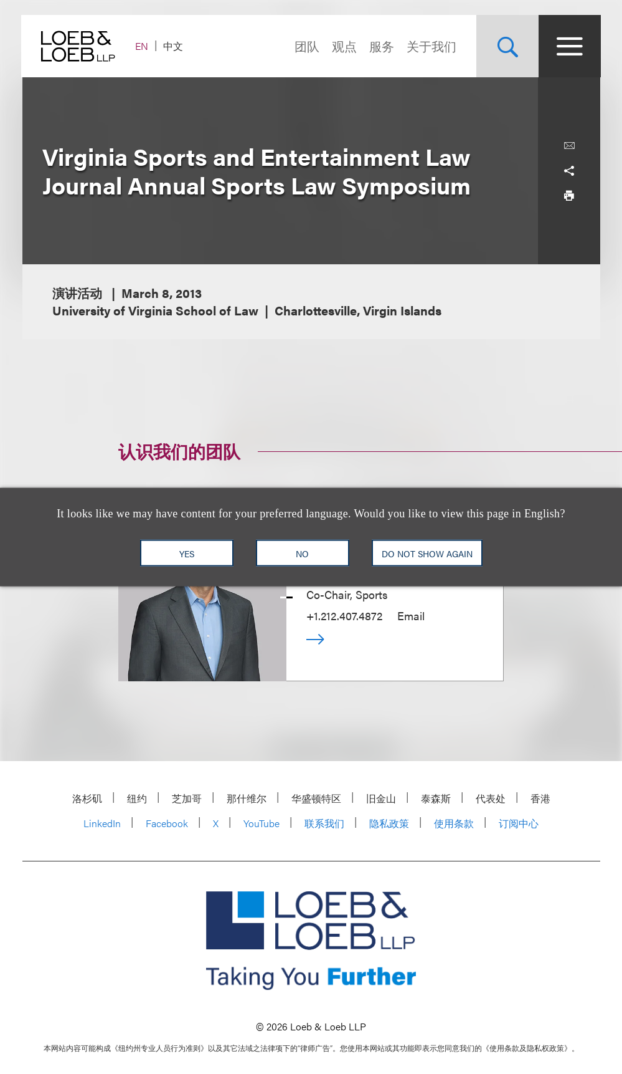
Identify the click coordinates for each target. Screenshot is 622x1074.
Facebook (167, 823)
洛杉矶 (87, 798)
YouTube (261, 823)
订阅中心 (519, 823)
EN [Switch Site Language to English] (142, 46)
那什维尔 (246, 798)
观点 (343, 46)
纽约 (137, 798)
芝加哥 (187, 798)
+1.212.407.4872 (344, 615)
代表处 (491, 798)
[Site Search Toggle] (507, 46)
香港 (540, 798)
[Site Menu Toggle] (569, 46)
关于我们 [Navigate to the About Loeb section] (431, 46)
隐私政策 (389, 823)
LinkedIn (102, 823)
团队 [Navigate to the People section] (306, 46)
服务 (381, 46)
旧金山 (381, 798)
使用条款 (454, 823)
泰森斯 (436, 798)
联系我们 (324, 823)
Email (411, 615)
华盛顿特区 (316, 798)
